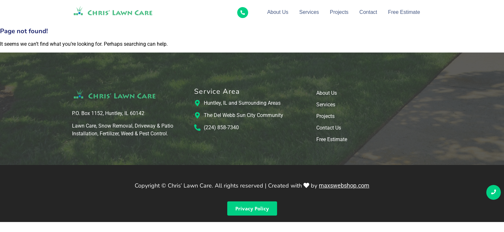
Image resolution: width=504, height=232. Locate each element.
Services (309, 12)
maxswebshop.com (344, 185)
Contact (368, 12)
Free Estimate (404, 12)
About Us (277, 12)
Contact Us (328, 128)
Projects (339, 12)
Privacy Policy (252, 208)
